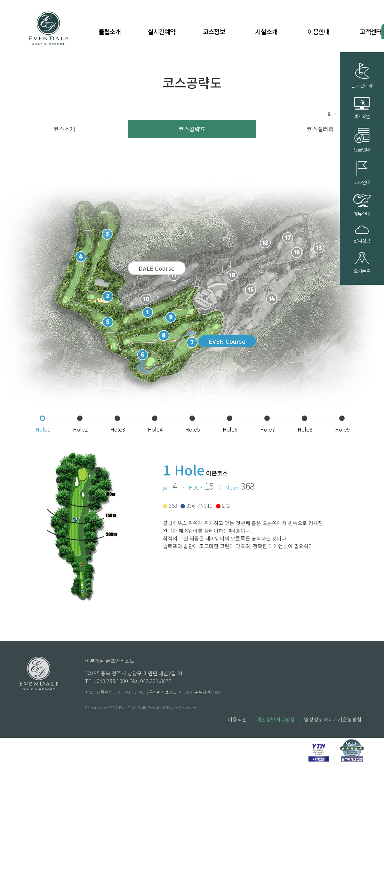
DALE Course (157, 268)
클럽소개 (110, 31)
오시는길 (362, 263)
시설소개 (266, 31)
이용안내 (318, 31)
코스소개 (64, 129)
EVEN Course (227, 341)
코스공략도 (192, 129)
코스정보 (214, 31)
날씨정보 (362, 234)
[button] (42, 418)
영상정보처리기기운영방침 (333, 719)
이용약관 (237, 719)
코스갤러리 (320, 129)
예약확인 (362, 108)
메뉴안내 (361, 205)
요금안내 (362, 140)
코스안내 (362, 173)
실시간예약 (161, 31)
